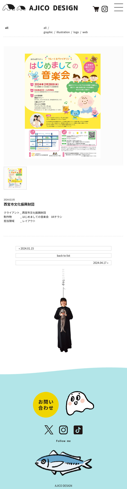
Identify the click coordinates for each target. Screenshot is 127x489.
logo (76, 32)
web (85, 32)
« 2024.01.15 (26, 248)
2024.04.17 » (100, 263)
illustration (63, 32)
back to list (63, 255)
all (6, 28)
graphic (48, 32)
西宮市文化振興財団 (19, 204)
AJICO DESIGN (63, 485)
